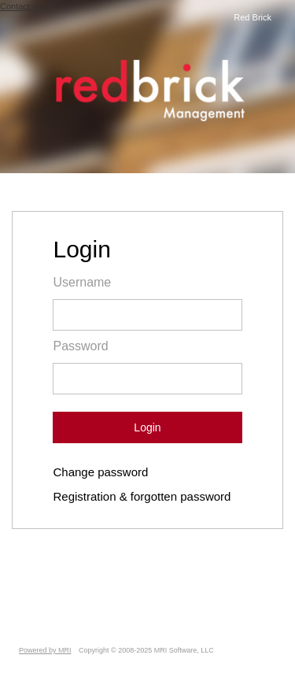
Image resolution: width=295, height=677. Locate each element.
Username (82, 282)
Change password (100, 472)
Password (80, 346)
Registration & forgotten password (141, 496)
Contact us (21, 6)
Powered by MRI (45, 650)
